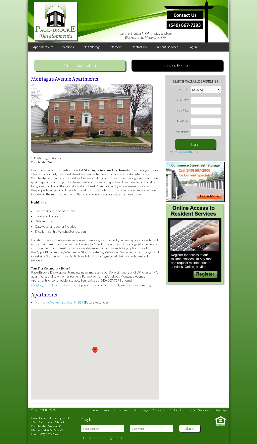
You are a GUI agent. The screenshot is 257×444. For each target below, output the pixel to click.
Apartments (41, 47)
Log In (193, 47)
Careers (116, 47)
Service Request (177, 65)
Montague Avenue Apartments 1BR (59, 302)
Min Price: (199, 100)
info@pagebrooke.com (46, 285)
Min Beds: (199, 121)
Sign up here (116, 438)
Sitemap (220, 410)
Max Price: (199, 110)
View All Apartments (184, 151)
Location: (199, 89)
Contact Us (139, 47)
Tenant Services (167, 47)
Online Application (80, 65)
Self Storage (92, 47)
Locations (67, 47)
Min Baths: (198, 132)
